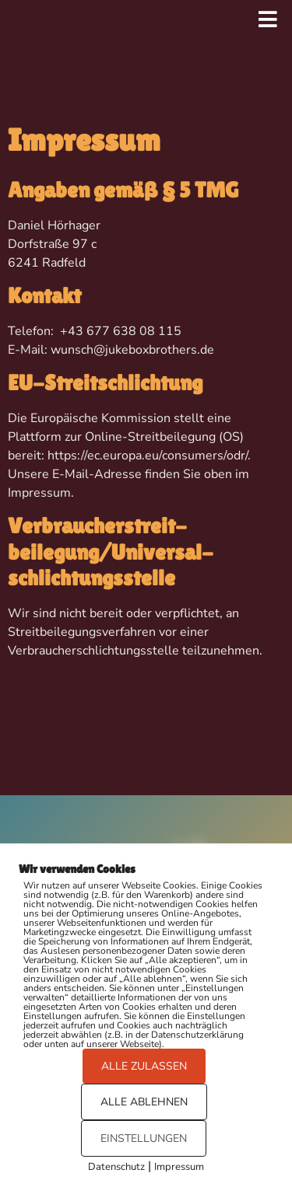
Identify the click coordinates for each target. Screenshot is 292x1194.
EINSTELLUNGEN (143, 1138)
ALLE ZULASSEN (144, 1066)
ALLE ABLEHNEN (144, 1101)
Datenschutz (116, 1167)
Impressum (179, 1167)
